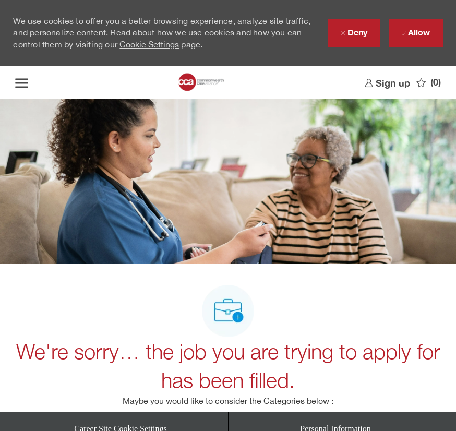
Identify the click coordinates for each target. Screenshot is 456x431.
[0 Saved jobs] (428, 82)
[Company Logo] (201, 82)
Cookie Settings (149, 44)
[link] (387, 82)
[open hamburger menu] (21, 82)
